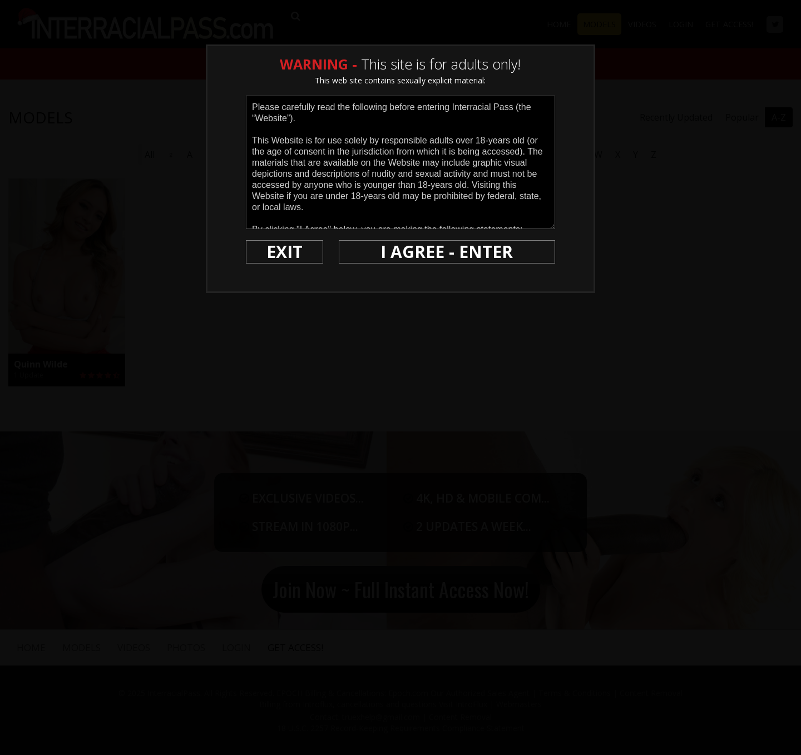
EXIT (284, 251)
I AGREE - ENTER (446, 251)
